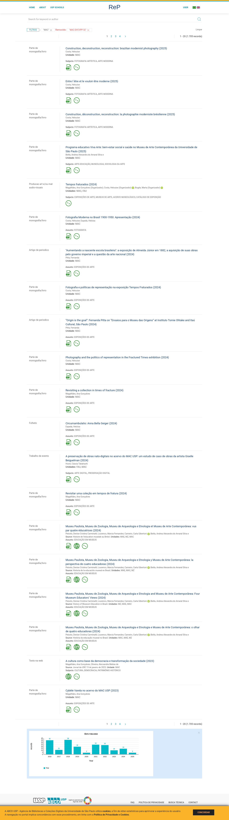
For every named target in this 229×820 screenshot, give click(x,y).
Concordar (203, 812)
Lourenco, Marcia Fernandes (111, 533)
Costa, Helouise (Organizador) (117, 187)
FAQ (132, 802)
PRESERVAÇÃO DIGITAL (99, 473)
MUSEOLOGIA (97, 164)
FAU (85, 191)
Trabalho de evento (39, 456)
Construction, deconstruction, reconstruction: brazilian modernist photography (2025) (116, 48)
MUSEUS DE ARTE (104, 197)
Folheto (33, 423)
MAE (122, 537)
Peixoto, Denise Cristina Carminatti (81, 533)
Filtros (33, 30)
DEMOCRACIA (90, 670)
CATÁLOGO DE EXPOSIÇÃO (148, 197)
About (42, 7)
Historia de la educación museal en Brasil (91, 570)
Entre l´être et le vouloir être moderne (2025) (92, 81)
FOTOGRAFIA (80, 230)
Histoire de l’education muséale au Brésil (91, 537)
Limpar (199, 29)
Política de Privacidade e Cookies (111, 814)
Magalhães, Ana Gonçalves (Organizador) (84, 187)
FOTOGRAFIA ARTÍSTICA (85, 61)
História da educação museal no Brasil (90, 638)
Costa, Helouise (73, 51)
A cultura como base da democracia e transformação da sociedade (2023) (110, 660)
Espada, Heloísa (73, 426)
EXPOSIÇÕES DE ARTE (84, 197)
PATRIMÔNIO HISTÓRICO (109, 670)
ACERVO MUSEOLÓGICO (124, 197)
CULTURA (78, 670)
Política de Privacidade (151, 802)
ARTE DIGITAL (80, 473)
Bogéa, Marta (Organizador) (147, 187)
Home (32, 7)
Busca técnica (176, 802)
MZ (127, 537)
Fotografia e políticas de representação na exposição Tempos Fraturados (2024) (113, 287)
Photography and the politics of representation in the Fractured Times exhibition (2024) (117, 357)
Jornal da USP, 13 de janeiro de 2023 (89, 667)
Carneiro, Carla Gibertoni (136, 533)
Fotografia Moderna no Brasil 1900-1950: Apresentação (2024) (103, 217)
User (185, 7)
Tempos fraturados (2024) (81, 184)
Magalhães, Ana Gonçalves (78, 394)
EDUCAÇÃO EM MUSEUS (85, 540)
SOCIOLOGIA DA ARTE (115, 164)
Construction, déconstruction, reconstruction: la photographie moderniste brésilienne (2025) (120, 114)
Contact (193, 802)
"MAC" (47, 30)
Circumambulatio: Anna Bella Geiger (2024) (91, 423)
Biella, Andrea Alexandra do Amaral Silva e (85, 155)
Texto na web (36, 660)
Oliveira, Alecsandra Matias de (104, 664)
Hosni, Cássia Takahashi (77, 464)
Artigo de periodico (39, 250)
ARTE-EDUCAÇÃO (82, 164)
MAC (77, 55)
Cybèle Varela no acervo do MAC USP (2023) (92, 690)
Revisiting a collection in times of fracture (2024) (94, 390)
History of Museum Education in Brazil (90, 604)
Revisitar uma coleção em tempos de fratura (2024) (96, 493)
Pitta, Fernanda (72, 258)
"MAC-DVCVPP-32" (79, 30)
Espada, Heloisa (88, 221)
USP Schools (57, 7)
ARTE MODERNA (105, 61)
